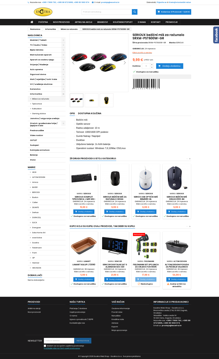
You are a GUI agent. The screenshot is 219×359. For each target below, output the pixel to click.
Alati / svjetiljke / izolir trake (43, 79)
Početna (43, 22)
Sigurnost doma (38, 74)
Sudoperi (34, 145)
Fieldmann (37, 247)
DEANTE (35, 207)
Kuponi (115, 326)
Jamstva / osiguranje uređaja (44, 118)
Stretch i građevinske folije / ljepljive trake (43, 124)
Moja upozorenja (119, 330)
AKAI (34, 172)
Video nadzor (36, 135)
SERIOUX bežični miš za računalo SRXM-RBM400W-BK (115, 199)
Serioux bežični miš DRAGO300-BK (177, 197)
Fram (34, 252)
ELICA (34, 222)
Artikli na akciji (83, 22)
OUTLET (33, 140)
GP (33, 257)
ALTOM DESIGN (38, 177)
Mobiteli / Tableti (38, 40)
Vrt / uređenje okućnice (41, 84)
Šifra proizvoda (140, 42)
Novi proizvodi (61, 22)
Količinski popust (123, 22)
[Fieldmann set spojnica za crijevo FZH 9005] (146, 235)
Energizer (36, 227)
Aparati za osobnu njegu (42, 59)
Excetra (35, 242)
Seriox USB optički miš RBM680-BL (146, 197)
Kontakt (155, 22)
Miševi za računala (40, 99)
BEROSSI (36, 192)
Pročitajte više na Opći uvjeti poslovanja (62, 348)
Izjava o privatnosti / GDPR (81, 319)
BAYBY (35, 187)
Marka (172, 42)
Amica (35, 182)
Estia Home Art (38, 232)
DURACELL (36, 217)
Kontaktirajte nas (77, 323)
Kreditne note (118, 319)
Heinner (35, 262)
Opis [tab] (72, 113)
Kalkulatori (37, 108)
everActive (37, 237)
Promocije (172, 22)
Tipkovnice (37, 103)
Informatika (36, 94)
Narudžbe (116, 315)
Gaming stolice (39, 113)
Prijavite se (161, 2)
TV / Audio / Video (38, 45)
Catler (35, 202)
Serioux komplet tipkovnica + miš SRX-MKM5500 (84, 199)
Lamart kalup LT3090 (83, 264)
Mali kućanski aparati (41, 54)
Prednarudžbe (37, 130)
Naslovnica (35, 35)
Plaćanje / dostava (78, 308)
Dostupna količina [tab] (89, 113)
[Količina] (146, 66)
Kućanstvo (35, 89)
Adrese (115, 323)
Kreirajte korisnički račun (180, 2)
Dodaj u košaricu (169, 66)
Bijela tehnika (36, 50)
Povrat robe (117, 312)
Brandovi (102, 22)
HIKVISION (36, 268)
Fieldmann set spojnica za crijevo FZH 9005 (146, 265)
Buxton (35, 197)
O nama (142, 22)
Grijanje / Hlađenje (39, 64)
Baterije (34, 155)
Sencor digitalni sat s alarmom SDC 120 (115, 265)
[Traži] (109, 12)
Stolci (33, 160)
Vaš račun (118, 301)
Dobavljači (35, 275)
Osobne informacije (121, 308)
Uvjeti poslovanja (77, 312)
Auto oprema (36, 69)
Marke (31, 167)
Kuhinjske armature (39, 150)
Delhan (35, 212)
